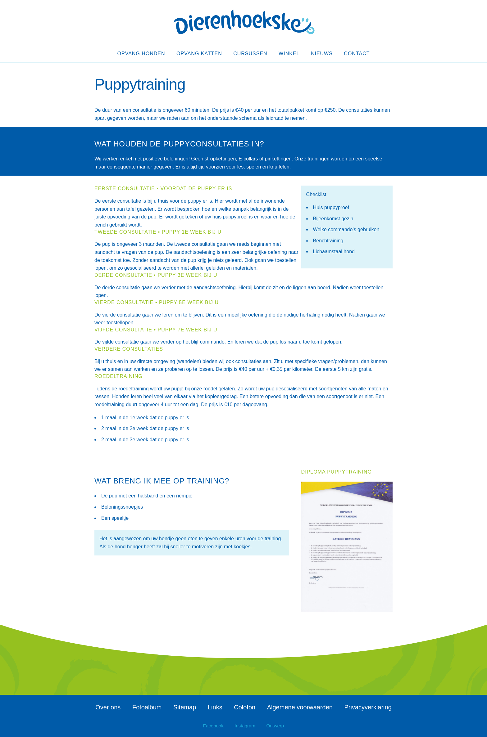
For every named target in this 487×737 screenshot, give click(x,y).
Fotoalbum (147, 707)
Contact (357, 53)
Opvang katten (199, 53)
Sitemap (184, 707)
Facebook (213, 725)
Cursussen (250, 53)
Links (215, 707)
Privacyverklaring (368, 707)
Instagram (244, 725)
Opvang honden (141, 53)
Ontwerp (275, 725)
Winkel (289, 53)
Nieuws (322, 53)
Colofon (244, 707)
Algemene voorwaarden (300, 707)
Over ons (108, 707)
